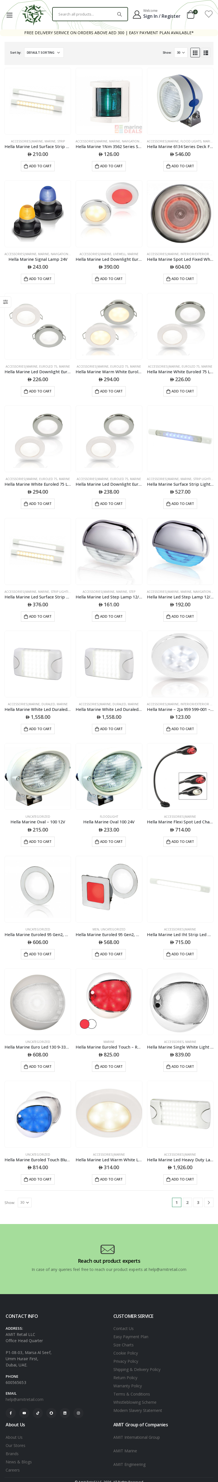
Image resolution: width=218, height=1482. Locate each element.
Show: (167, 52)
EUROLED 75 (48, 366)
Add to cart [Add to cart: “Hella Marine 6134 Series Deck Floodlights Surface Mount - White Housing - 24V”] (182, 166)
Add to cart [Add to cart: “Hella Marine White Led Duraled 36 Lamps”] (40, 728)
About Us (14, 1437)
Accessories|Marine (27, 141)
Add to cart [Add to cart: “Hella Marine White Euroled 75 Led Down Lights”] (182, 391)
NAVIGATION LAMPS (135, 141)
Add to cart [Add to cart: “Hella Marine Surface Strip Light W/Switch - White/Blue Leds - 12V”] (182, 503)
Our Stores (15, 1445)
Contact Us (123, 1328)
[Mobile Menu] (9, 14)
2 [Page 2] (187, 1202)
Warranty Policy (127, 1385)
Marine (50, 141)
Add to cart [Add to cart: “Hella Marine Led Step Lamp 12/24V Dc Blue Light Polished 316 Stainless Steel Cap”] (182, 616)
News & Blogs (19, 1461)
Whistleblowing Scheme (135, 1402)
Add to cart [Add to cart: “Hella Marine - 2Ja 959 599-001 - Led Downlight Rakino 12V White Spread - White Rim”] (182, 728)
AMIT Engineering (129, 1464)
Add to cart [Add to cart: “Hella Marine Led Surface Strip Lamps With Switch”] (40, 616)
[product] (38, 101)
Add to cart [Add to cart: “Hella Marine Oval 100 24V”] (111, 841)
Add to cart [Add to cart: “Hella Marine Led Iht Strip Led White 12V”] (182, 954)
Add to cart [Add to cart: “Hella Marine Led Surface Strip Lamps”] (40, 166)
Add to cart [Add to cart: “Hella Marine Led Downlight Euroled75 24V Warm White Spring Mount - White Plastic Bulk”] (40, 391)
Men (96, 929)
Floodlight (109, 817)
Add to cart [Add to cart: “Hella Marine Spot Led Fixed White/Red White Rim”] (182, 278)
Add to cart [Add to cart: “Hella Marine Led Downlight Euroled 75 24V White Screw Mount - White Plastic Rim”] (111, 503)
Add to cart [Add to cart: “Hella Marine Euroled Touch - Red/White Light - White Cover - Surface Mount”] (111, 1066)
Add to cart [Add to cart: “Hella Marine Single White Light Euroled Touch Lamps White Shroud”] (182, 1066)
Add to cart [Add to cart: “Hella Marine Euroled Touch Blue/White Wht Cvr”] (40, 1179)
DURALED (48, 704)
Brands (12, 1453)
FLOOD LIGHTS (190, 141)
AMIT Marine (125, 1450)
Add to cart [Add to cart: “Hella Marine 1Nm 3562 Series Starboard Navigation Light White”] (111, 166)
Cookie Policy (125, 1353)
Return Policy (125, 1377)
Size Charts (123, 1345)
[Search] (119, 14)
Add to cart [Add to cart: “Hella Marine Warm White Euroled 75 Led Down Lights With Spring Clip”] (111, 391)
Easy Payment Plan (130, 1336)
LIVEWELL (119, 254)
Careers (13, 1470)
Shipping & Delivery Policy (136, 1369)
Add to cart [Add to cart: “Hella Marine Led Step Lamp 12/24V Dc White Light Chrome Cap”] (111, 616)
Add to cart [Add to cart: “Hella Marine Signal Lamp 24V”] (40, 278)
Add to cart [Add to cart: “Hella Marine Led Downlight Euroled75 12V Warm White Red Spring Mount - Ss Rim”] (111, 278)
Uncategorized (37, 817)
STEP (132, 592)
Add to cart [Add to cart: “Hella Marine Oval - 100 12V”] (40, 841)
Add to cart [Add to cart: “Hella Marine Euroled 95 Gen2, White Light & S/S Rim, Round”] (40, 954)
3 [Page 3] (198, 1202)
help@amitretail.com (24, 1399)
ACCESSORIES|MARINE (180, 817)
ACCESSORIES (174, 1042)
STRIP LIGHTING (204, 479)
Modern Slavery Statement (137, 1410)
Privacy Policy (125, 1361)
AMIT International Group (136, 1437)
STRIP (61, 141)
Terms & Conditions (131, 1394)
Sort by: (15, 52)
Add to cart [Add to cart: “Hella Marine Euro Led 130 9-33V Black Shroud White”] (40, 1066)
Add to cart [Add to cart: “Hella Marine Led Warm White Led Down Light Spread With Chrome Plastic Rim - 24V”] (111, 1179)
